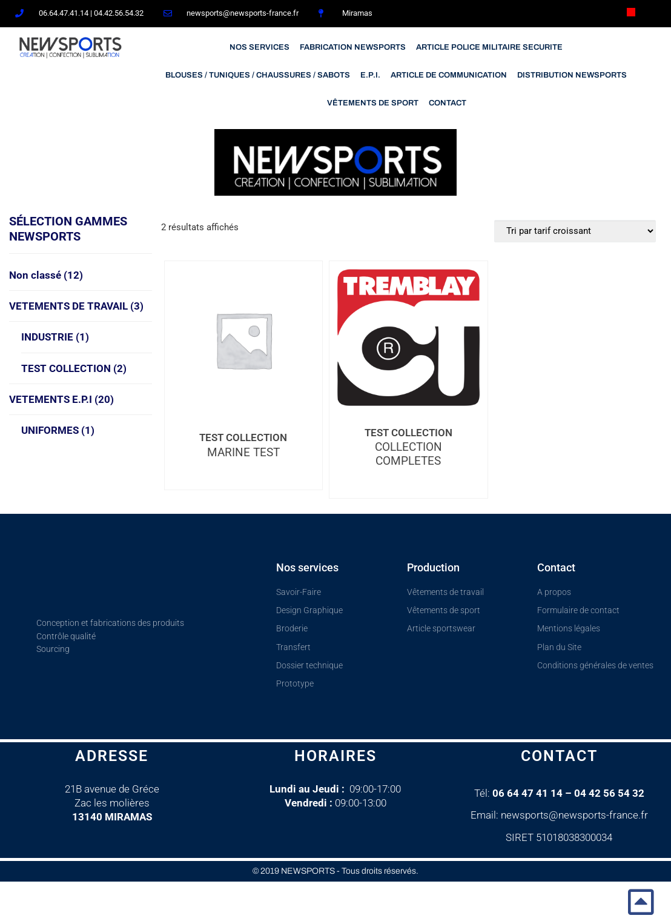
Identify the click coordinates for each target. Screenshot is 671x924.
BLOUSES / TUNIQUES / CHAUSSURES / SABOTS (257, 75)
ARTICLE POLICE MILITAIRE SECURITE (489, 47)
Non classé (46, 275)
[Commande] (575, 231)
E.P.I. (370, 75)
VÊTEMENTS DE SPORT (372, 103)
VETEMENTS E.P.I (61, 399)
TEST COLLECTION (74, 368)
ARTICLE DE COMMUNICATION (449, 75)
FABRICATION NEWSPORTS (353, 47)
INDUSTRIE (55, 337)
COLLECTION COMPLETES (408, 454)
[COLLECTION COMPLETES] (408, 336)
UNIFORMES (57, 430)
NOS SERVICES (259, 47)
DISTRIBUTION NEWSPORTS (572, 75)
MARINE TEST (243, 452)
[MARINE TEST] (243, 339)
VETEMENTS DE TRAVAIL (76, 306)
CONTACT (447, 103)
